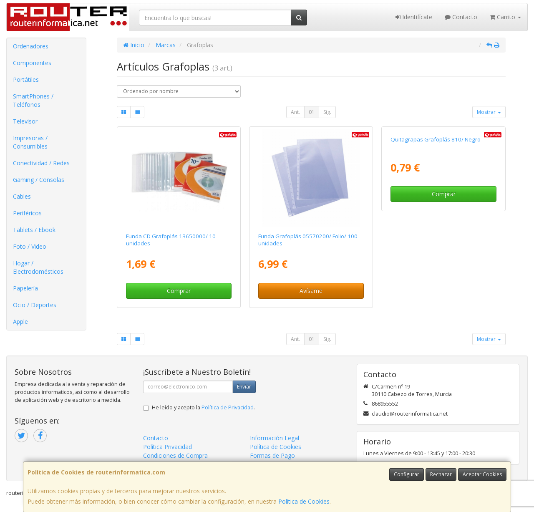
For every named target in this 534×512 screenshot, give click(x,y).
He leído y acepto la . (203, 407)
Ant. (295, 112)
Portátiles (26, 79)
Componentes (32, 63)
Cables (22, 196)
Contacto (461, 17)
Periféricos (27, 213)
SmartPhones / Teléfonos (33, 100)
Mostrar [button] (489, 112)
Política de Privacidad (228, 407)
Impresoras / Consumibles (30, 142)
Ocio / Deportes (34, 305)
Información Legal (274, 438)
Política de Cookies (304, 501)
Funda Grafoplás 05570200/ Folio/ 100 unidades (308, 239)
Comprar (179, 291)
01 (312, 112)
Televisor (25, 121)
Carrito (505, 17)
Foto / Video (29, 246)
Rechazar (441, 474)
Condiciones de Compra (175, 455)
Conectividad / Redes (41, 163)
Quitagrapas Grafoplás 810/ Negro (435, 236)
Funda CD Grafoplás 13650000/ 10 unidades (171, 239)
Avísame (311, 291)
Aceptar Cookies (482, 474)
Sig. (327, 112)
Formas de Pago (272, 455)
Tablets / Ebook (34, 230)
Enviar (244, 386)
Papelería (25, 288)
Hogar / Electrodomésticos (38, 267)
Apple (20, 321)
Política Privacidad (167, 447)
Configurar (406, 474)
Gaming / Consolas (38, 180)
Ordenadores (30, 46)
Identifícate (413, 17)
